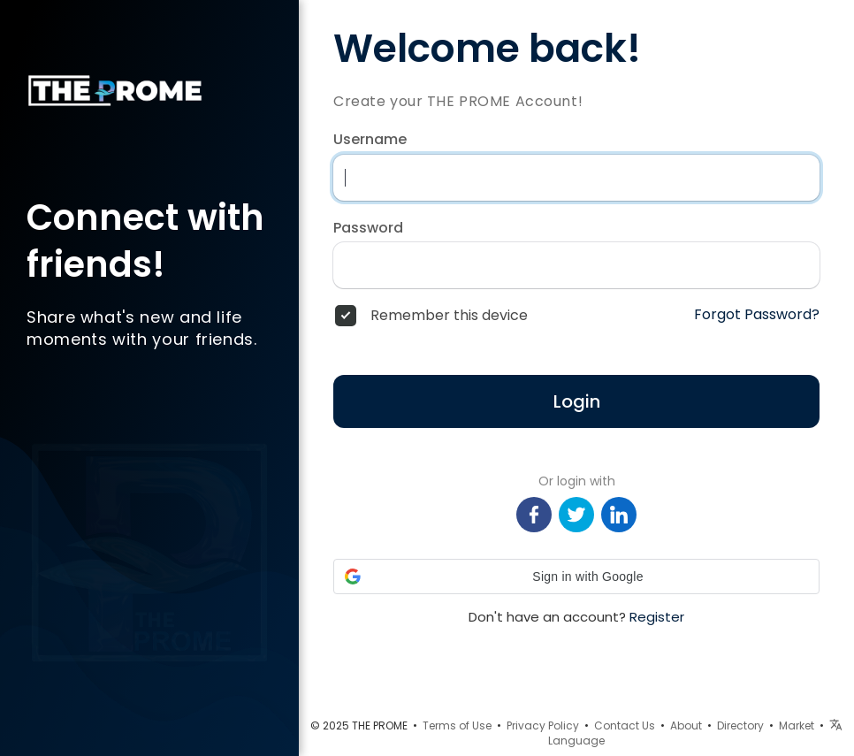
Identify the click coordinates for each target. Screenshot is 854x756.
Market (796, 725)
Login (576, 401)
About (686, 725)
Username (370, 139)
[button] (576, 576)
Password (368, 228)
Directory (740, 725)
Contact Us (624, 725)
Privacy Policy (543, 725)
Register (656, 616)
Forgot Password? (757, 315)
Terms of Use (457, 725)
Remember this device (449, 315)
